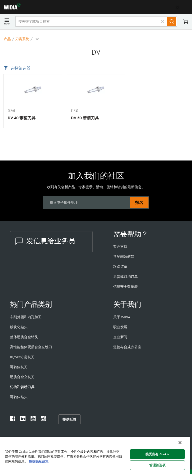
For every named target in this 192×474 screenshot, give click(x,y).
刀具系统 (22, 39)
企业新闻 (120, 337)
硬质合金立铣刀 (22, 377)
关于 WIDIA (121, 317)
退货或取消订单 (125, 276)
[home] (10, 8)
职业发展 (120, 327)
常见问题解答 (123, 256)
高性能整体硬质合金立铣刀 (31, 347)
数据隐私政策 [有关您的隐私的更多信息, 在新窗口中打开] (38, 461)
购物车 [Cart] (185, 21)
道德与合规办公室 (127, 347)
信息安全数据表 (125, 286)
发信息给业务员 (45, 241)
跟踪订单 (120, 266)
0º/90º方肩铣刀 (22, 357)
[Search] (171, 21)
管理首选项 (157, 465)
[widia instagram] (43, 419)
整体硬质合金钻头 (24, 337)
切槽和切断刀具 (22, 387)
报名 (139, 202)
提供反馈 (69, 419)
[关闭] (180, 442)
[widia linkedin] (23, 419)
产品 (7, 39)
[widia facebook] (12, 419)
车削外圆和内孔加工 (26, 317)
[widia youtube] (33, 419)
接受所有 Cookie (157, 454)
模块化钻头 (19, 327)
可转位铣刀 (19, 367)
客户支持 (120, 246)
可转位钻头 (19, 397)
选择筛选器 (20, 68)
